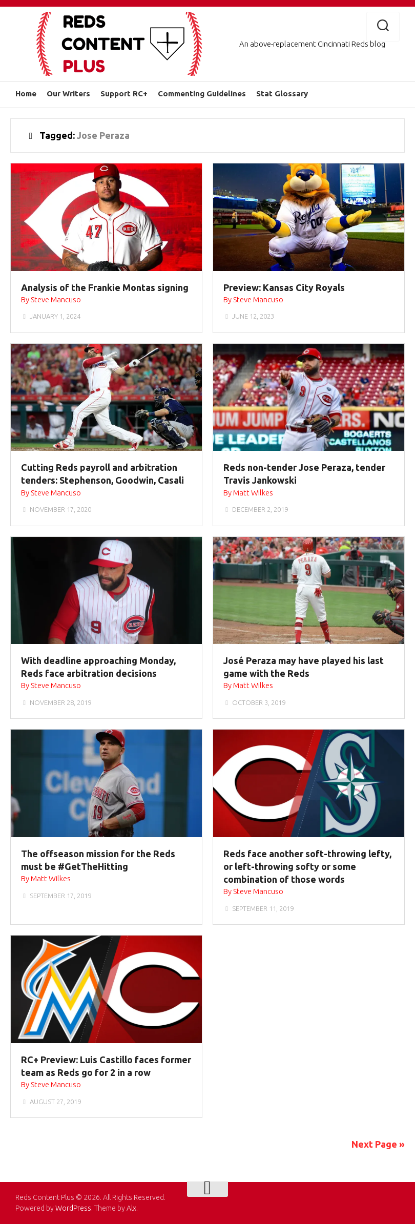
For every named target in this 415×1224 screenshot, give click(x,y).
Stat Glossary (282, 93)
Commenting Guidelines (202, 93)
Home (25, 93)
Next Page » (378, 1144)
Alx (131, 1208)
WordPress (73, 1208)
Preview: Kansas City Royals (284, 287)
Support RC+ (124, 93)
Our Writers (68, 93)
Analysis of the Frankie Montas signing (105, 287)
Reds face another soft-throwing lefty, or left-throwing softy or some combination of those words (307, 866)
